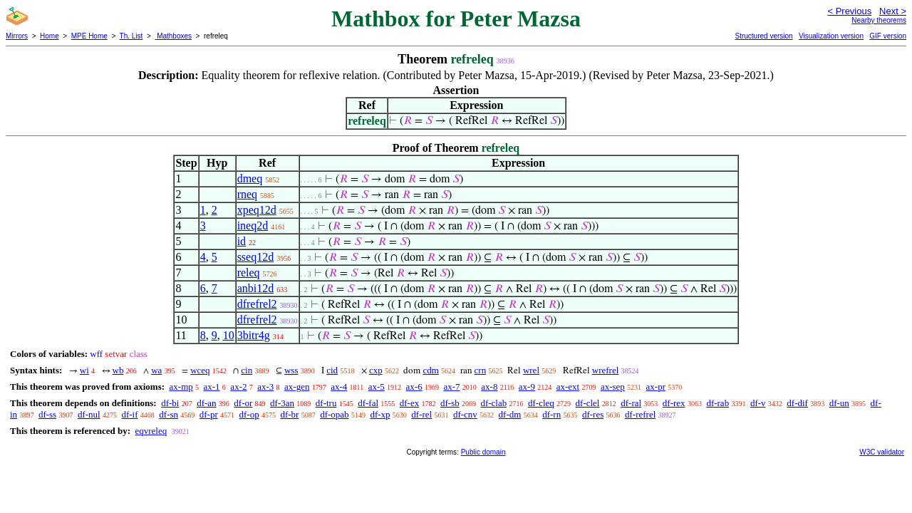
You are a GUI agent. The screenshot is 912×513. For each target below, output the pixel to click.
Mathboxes (173, 36)
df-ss (47, 414)
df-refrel (640, 414)
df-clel (588, 403)
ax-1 (212, 386)
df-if (129, 414)
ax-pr (655, 386)
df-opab (334, 414)
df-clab (493, 403)
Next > (892, 11)
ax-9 (527, 386)
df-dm (510, 414)
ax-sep (613, 386)
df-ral (631, 403)
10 (228, 335)
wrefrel (605, 370)
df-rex (674, 403)
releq (248, 272)
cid (332, 370)
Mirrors (17, 36)
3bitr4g (253, 335)
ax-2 (238, 386)
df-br (289, 414)
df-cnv (465, 414)
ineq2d (253, 225)
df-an (206, 403)
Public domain (483, 452)
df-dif (797, 403)
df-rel (421, 414)
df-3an (282, 403)
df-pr (209, 414)
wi (84, 370)
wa (156, 370)
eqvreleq (151, 430)
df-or (243, 403)
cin (246, 370)
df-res (592, 414)
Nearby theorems (878, 20)
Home (49, 36)
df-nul (89, 414)
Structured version (763, 36)
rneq (247, 194)
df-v (758, 403)
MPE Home (89, 36)
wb (118, 370)
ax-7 (451, 386)
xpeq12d (256, 210)
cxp (376, 370)
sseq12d (255, 257)
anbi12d (255, 288)
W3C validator (881, 452)
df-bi (170, 403)
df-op (249, 414)
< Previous (849, 11)
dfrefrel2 (257, 304)
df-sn (168, 414)
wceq (199, 370)
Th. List (131, 36)
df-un (839, 403)
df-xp (380, 414)
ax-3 (265, 386)
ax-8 (489, 386)
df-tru (326, 403)
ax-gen (296, 386)
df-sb (450, 403)
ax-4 (339, 386)
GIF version (887, 36)
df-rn (551, 414)
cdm (430, 370)
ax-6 (414, 386)
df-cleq (541, 403)
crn (481, 370)
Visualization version (831, 36)
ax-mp (181, 386)
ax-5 (376, 386)
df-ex (409, 403)
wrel (531, 370)
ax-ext (567, 386)
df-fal (368, 403)
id (241, 241)
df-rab (717, 403)
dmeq (250, 178)
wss (291, 370)
